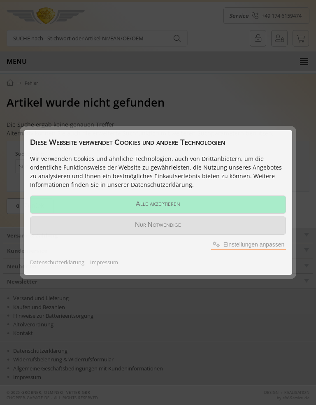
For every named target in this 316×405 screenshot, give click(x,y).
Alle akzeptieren (158, 204)
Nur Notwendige (158, 225)
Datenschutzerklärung (57, 262)
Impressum (104, 262)
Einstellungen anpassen (249, 244)
